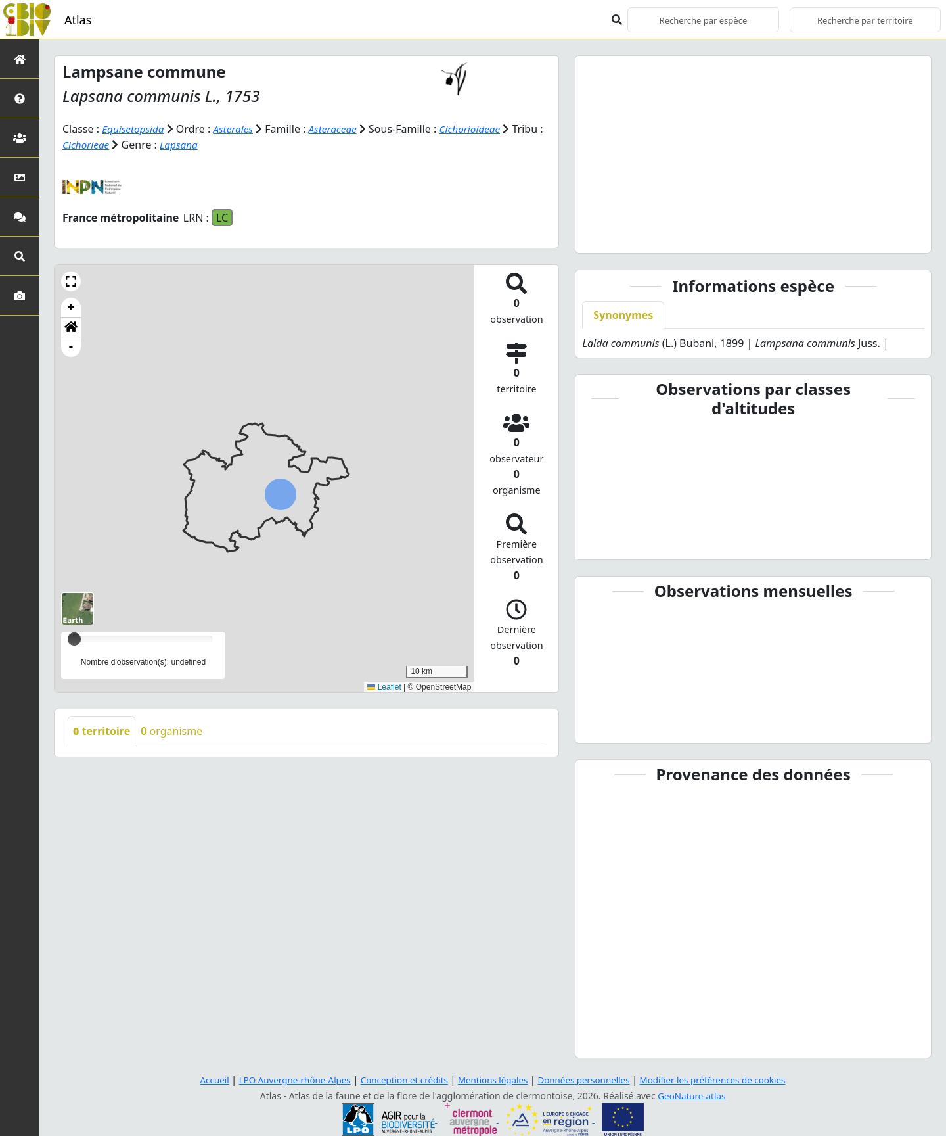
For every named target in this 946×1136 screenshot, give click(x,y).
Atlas (77, 20)
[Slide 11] (866, 235)
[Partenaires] (19, 137)
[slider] (74, 639)
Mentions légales (492, 1080)
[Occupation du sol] (19, 177)
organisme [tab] (171, 731)
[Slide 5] (730, 235)
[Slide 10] (843, 235)
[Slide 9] (821, 235)
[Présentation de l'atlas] (19, 98)
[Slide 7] (776, 235)
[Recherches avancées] (19, 256)
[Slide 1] (640, 235)
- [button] (71, 347)
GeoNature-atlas (691, 1095)
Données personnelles (587, 1080)
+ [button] (71, 308)
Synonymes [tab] (623, 315)
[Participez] (19, 216)
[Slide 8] (798, 235)
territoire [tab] (101, 731)
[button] (71, 281)
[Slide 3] (685, 235)
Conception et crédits (400, 1080)
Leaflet (384, 686)
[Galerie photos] (19, 295)
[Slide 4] (708, 235)
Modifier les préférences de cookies (721, 1080)
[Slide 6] (753, 235)
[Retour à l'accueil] (19, 58)
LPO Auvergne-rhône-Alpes (286, 1080)
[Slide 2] (663, 235)
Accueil (203, 1080)
